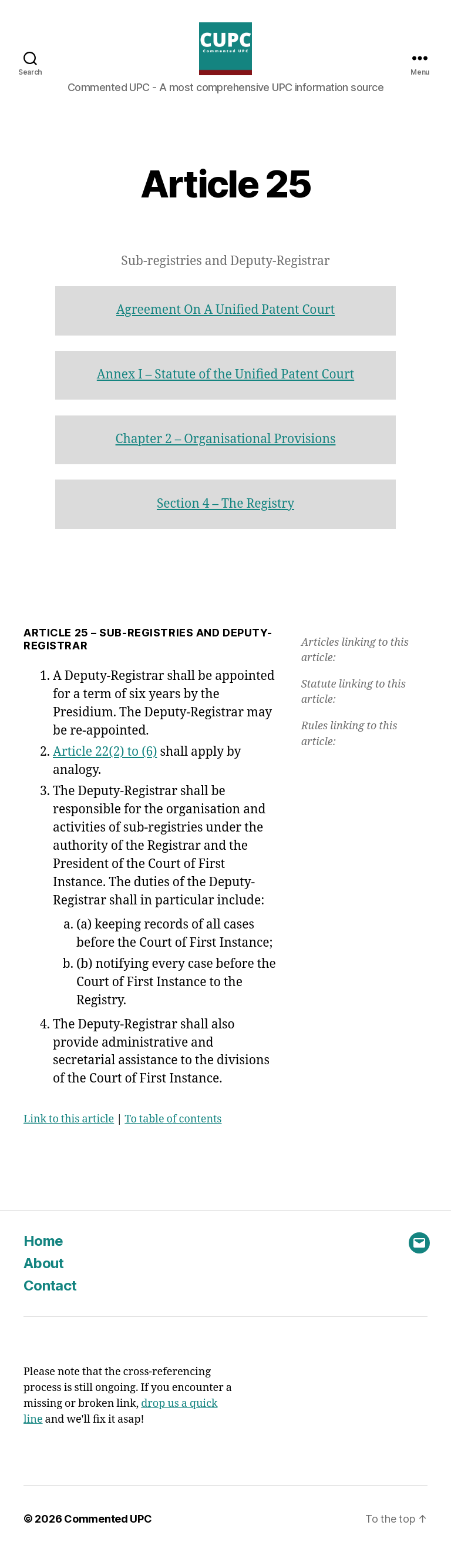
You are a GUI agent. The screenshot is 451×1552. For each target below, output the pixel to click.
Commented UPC (108, 1519)
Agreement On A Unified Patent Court (225, 310)
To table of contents (172, 1119)
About (43, 1263)
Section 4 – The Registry (225, 504)
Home (43, 1240)
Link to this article (68, 1119)
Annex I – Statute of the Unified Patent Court (225, 375)
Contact (49, 1285)
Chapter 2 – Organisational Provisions (226, 439)
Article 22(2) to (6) (105, 752)
